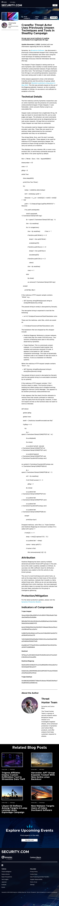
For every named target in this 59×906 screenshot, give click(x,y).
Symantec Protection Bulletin (31, 602)
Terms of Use (33, 882)
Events (3, 887)
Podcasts (4, 884)
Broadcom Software (37, 50)
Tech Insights (5, 879)
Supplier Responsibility (36, 879)
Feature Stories (6, 874)
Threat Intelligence (26, 17)
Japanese (4, 882)
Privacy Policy (34, 871)
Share (54, 17)
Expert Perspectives (7, 876)
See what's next (29, 840)
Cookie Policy (33, 874)
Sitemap (32, 884)
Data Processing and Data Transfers (39, 876)
